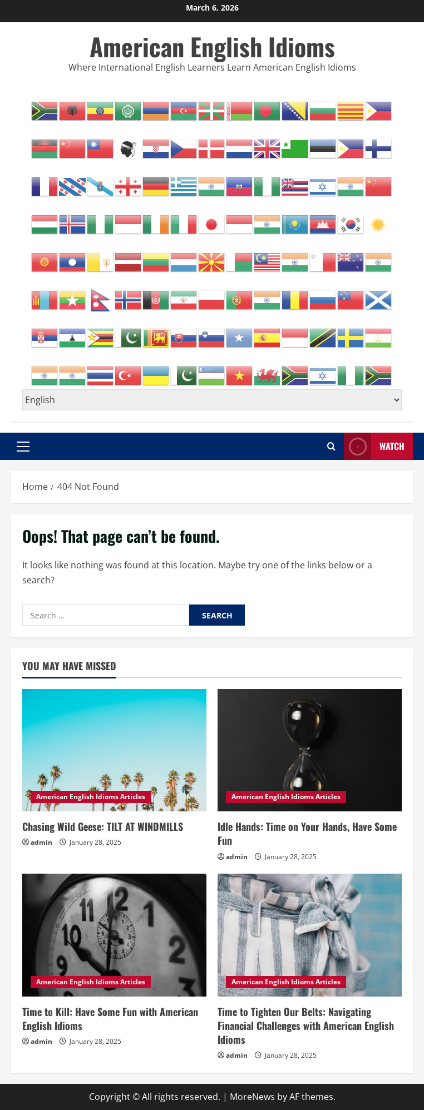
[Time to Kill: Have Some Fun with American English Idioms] (114, 935)
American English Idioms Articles (90, 796)
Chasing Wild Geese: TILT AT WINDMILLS (102, 826)
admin (41, 842)
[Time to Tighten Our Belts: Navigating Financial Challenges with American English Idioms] (310, 935)
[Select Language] (212, 399)
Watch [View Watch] (374, 446)
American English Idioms (212, 46)
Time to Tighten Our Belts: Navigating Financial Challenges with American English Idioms (306, 1025)
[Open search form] (331, 446)
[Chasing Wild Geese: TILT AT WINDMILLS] (114, 750)
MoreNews (252, 1097)
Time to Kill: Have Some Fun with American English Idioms (110, 1018)
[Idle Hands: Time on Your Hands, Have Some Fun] (310, 750)
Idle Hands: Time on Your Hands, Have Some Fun (307, 833)
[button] (23, 446)
